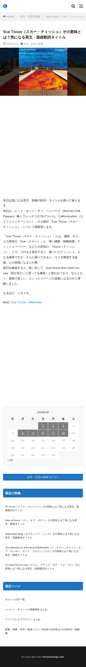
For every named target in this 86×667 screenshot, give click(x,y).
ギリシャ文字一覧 (15, 599)
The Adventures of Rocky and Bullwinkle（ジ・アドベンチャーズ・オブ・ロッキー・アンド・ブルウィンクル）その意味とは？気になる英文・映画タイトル (43, 551)
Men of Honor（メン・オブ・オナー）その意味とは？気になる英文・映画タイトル (41, 522)
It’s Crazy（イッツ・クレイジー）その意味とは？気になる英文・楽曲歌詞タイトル (42, 508)
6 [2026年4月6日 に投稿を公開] (22, 433)
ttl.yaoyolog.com (53, 656)
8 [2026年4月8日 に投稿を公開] (43, 433)
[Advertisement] (43, 147)
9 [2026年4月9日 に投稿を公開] (53, 433)
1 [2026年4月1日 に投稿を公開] (43, 425)
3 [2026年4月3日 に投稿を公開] (63, 425)
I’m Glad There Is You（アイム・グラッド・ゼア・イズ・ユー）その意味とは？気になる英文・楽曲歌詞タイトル (42, 566)
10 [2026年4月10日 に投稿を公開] (63, 433)
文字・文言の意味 (30, 16)
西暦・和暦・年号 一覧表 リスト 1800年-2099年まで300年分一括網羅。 (42, 631)
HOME (10, 16)
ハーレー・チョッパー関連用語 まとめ (26, 609)
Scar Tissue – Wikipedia (26, 302)
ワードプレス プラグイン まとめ (22, 619)
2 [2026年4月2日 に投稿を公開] (53, 425)
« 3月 (10, 460)
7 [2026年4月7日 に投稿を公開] (33, 433)
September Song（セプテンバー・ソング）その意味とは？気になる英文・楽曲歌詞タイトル (42, 535)
